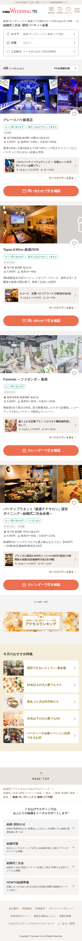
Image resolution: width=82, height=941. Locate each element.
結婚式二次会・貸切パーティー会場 (22, 793)
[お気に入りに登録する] (74, 113)
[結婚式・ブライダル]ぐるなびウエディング (26, 789)
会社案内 (14, 908)
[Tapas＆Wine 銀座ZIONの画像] (41, 224)
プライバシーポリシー (61, 908)
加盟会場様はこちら (45, 916)
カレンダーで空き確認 (41, 450)
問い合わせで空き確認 (41, 191)
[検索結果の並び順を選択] (65, 68)
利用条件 (40, 908)
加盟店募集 (65, 916)
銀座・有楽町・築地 (65, 793)
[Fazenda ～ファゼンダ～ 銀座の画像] (41, 354)
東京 (48, 793)
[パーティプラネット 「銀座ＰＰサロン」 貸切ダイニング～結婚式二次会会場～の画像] (41, 484)
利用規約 (27, 908)
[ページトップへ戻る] (41, 776)
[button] (41, 828)
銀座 (5, 797)
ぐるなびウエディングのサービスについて (30, 923)
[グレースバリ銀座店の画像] (41, 95)
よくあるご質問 (66, 923)
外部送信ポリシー (20, 916)
